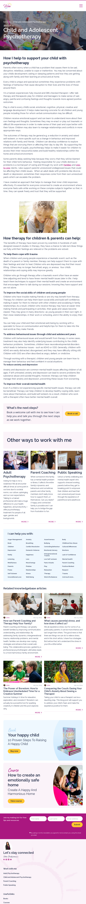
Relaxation (48, 570)
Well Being (30, 577)
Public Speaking (9, 885)
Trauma (65, 573)
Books (5, 898)
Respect (65, 570)
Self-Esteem (12, 573)
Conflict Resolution (33, 546)
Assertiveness (49, 539)
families (67, 165)
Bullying (47, 543)
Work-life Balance (50, 577)
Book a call (73, 414)
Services (7, 22)
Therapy (47, 573)
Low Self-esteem (50, 559)
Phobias (29, 566)
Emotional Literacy (50, 550)
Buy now (14, 751)
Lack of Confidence (69, 555)
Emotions (65, 550)
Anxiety (28, 539)
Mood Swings (30, 563)
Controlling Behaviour (52, 546)
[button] (81, 5)
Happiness (29, 555)
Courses (6, 902)
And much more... (68, 577)
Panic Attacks (49, 563)
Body (64, 539)
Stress (28, 573)
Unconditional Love (14, 577)
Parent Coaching (68, 563)
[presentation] (47, 826)
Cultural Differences (69, 546)
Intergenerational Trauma (50, 554)
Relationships (31, 570)
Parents (10, 566)
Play (45, 566)
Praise (10, 570)
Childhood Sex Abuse (69, 543)
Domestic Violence (32, 550)
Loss (27, 559)
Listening (11, 559)
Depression (12, 550)
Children (11, 546)
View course (16, 801)
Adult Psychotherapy (11, 873)
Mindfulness (12, 563)
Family (10, 555)
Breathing (29, 543)
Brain (9, 543)
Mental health (67, 559)
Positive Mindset (68, 566)
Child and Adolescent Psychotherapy (29, 22)
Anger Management (15, 539)
